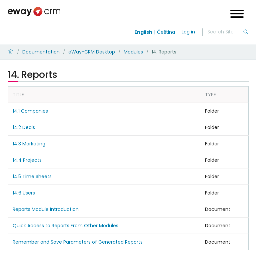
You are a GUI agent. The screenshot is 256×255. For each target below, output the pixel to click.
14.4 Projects (27, 160)
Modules (133, 51)
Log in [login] (188, 32)
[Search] (225, 32)
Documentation (41, 51)
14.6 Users (24, 192)
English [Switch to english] (143, 32)
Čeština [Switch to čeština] (166, 32)
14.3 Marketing (29, 143)
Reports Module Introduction (46, 209)
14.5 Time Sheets (32, 176)
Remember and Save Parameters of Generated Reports (78, 242)
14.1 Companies (30, 111)
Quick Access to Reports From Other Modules (65, 225)
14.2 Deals (24, 127)
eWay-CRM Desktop (91, 51)
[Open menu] (237, 14)
